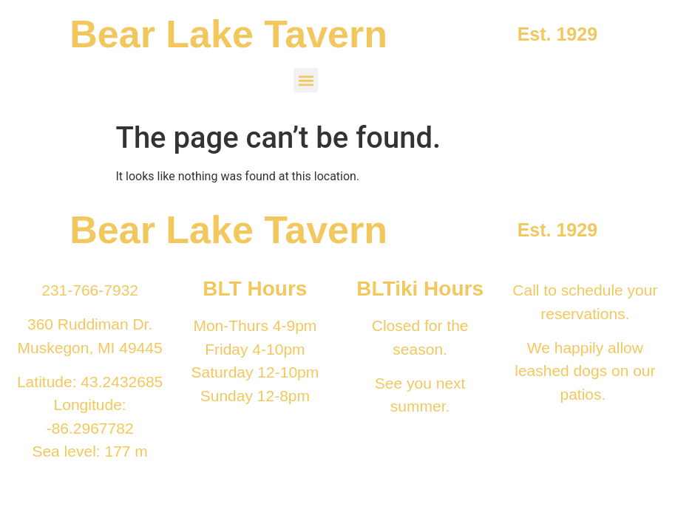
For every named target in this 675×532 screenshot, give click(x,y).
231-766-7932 (89, 290)
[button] (306, 80)
